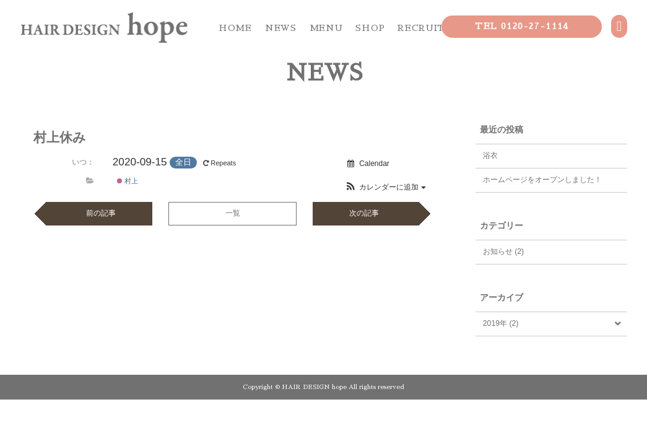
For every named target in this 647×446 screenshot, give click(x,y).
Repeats (220, 163)
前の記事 (101, 213)
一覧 (232, 213)
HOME (235, 28)
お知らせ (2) (503, 251)
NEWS (281, 28)
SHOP (369, 28)
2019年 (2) (501, 323)
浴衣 (490, 155)
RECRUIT (421, 28)
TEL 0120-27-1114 (521, 26)
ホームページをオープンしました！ (542, 179)
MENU (326, 28)
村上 (127, 181)
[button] (385, 187)
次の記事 (364, 213)
